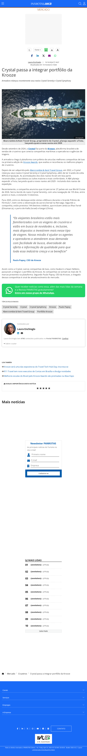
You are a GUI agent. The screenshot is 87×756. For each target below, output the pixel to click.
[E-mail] (22, 333)
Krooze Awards (30, 162)
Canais (5, 690)
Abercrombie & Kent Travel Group (46, 170)
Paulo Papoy (64, 307)
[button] (32, 55)
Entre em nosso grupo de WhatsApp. (34, 292)
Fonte (38, 50)
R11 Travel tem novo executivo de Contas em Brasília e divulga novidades (36, 371)
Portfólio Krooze (44, 311)
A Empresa (7, 712)
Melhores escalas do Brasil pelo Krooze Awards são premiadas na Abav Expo (38, 376)
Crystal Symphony (38, 307)
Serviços (6, 698)
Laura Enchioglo (34, 62)
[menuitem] (43, 689)
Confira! (65, 338)
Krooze (51, 148)
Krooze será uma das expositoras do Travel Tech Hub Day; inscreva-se (35, 366)
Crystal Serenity (10, 307)
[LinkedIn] (18, 333)
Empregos (6, 705)
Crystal (31, 148)
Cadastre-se (43, 473)
